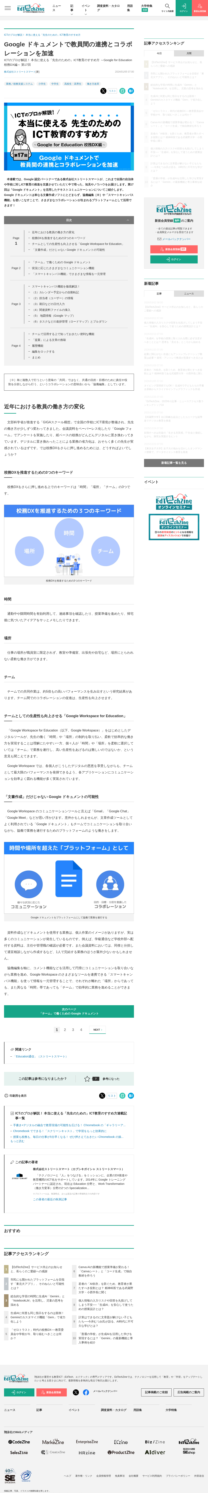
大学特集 (171, 1410)
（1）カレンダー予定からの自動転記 (55, 292)
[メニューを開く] (7, 8)
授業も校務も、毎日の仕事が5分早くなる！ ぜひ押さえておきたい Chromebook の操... (68, 1136)
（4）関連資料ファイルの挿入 (51, 309)
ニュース (189, 293)
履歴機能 (37, 345)
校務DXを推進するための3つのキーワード (59, 238)
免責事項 (120, 1475)
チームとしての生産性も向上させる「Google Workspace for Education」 (78, 244)
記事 (72, 8)
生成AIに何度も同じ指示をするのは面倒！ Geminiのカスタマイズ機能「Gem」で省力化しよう (38, 1317)
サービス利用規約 (152, 1475)
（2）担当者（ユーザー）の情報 (52, 298)
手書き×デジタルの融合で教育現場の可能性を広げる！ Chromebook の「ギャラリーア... (69, 1125)
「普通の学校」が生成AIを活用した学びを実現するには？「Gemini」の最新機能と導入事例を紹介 (106, 1338)
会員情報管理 (103, 1475)
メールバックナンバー (174, 239)
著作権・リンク (83, 1475)
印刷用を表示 (15, 1095)
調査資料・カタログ (113, 1410)
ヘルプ (67, 1475)
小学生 (42, 83)
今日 (159, 53)
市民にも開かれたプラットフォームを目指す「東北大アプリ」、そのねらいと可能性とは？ (37, 1284)
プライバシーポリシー (178, 1475)
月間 (189, 53)
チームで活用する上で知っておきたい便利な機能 (63, 334)
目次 (98, 220)
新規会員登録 (173, 249)
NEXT (98, 1030)
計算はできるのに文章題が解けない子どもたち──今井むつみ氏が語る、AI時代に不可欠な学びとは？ (106, 1321)
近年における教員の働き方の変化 (53, 232)
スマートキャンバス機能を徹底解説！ (56, 286)
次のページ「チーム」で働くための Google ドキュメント (69, 1011)
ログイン (173, 259)
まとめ (36, 357)
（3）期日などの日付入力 (48, 304)
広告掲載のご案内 (188, 1392)
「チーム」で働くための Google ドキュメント (61, 262)
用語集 (137, 1410)
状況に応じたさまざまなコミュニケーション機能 (63, 268)
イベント (86, 8)
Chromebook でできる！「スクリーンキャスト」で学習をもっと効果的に (60, 1131)
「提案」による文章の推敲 (49, 339)
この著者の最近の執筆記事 (50, 1199)
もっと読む (17, 1141)
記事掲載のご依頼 (156, 1392)
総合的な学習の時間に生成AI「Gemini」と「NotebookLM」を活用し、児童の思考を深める (38, 1300)
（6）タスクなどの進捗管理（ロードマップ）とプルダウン (69, 321)
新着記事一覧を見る (174, 462)
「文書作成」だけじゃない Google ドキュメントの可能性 (68, 249)
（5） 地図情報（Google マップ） (53, 315)
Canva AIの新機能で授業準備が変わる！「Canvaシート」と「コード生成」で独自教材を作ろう (105, 1271)
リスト (112, 90)
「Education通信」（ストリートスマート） (40, 1056)
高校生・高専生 (72, 83)
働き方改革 (93, 83)
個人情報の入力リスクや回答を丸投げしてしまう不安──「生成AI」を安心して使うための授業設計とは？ (106, 1305)
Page (16, 268)
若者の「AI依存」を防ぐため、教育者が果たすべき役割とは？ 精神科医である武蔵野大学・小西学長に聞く (106, 1288)
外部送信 (199, 1475)
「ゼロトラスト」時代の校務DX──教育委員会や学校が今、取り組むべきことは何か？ (37, 1334)
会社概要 (133, 1475)
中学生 (55, 83)
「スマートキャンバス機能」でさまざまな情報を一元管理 (69, 274)
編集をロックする (43, 351)
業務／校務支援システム (19, 83)
